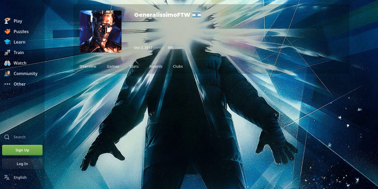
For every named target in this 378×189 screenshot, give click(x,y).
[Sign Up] (22, 150)
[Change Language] (22, 177)
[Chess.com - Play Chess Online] (22, 9)
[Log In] (22, 164)
